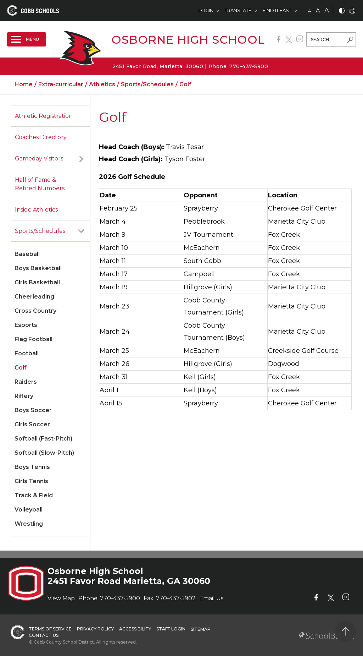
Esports (26, 325)
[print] (352, 11)
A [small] (309, 10)
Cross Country (35, 310)
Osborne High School (188, 40)
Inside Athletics (36, 209)
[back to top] (345, 631)
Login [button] (206, 10)
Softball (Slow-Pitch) (44, 452)
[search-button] (350, 40)
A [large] (326, 10)
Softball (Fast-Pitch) (43, 438)
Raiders (26, 381)
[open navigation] (26, 39)
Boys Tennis (32, 467)
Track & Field (34, 495)
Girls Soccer (32, 424)
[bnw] (342, 11)
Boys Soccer (33, 410)
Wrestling (29, 523)
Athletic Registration (44, 116)
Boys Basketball (38, 268)
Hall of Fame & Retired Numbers (40, 184)
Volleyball (29, 509)
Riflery (24, 396)
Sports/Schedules (40, 231)
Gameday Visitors (39, 158)
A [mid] (318, 10)
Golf (21, 367)
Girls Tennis (31, 481)
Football (27, 353)
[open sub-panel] (81, 158)
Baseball (27, 254)
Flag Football (33, 339)
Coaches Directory (41, 137)
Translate (238, 10)
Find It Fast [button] (277, 10)
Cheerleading (34, 296)
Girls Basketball (37, 282)
